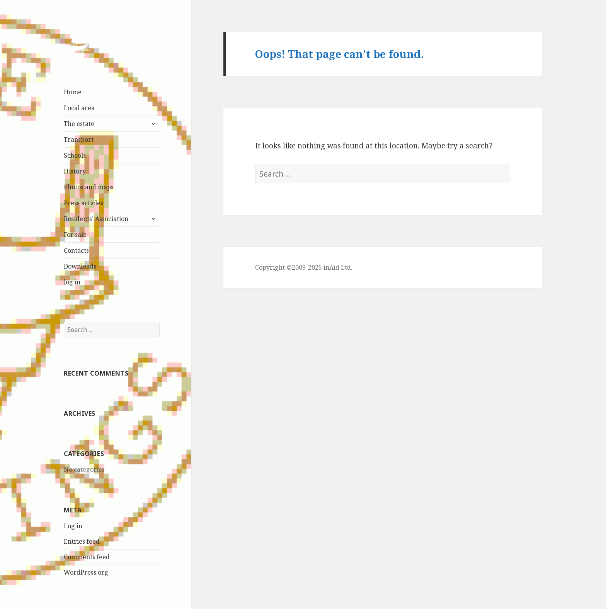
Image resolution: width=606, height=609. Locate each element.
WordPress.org (86, 572)
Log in (73, 526)
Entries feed (82, 541)
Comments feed (87, 557)
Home (73, 92)
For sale (75, 234)
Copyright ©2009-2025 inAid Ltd (303, 267)
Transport (79, 139)
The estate (79, 123)
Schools (75, 155)
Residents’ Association (96, 218)
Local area (79, 108)
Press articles (83, 203)
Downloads (80, 266)
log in (72, 282)
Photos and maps (89, 187)
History (75, 171)
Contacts (76, 250)
